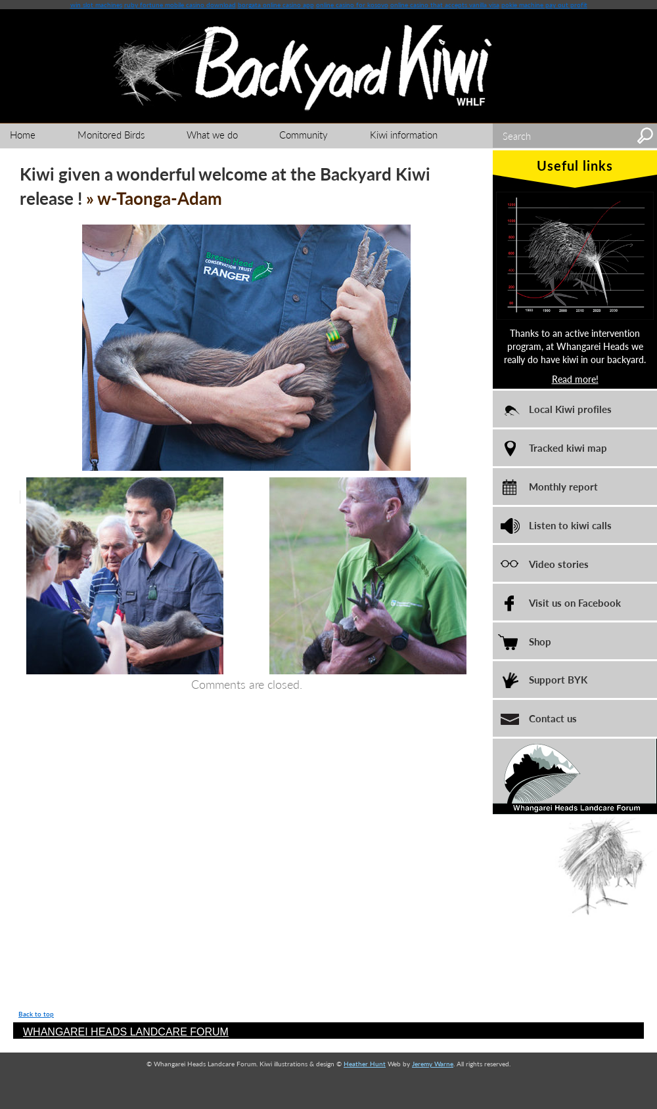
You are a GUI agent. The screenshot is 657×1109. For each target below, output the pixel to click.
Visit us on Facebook (575, 602)
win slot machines (96, 4)
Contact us (553, 718)
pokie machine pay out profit (544, 4)
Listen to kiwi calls (570, 525)
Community (303, 134)
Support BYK (558, 679)
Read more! (575, 378)
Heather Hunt (365, 1063)
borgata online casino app (276, 4)
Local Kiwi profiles (570, 409)
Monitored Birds (111, 134)
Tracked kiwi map (568, 447)
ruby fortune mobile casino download (180, 4)
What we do (212, 134)
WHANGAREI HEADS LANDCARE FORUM (126, 1031)
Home (22, 134)
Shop (540, 641)
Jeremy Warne (432, 1063)
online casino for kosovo (352, 4)
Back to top (36, 1013)
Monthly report (563, 486)
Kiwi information (404, 134)
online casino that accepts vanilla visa (444, 4)
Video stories (559, 564)
